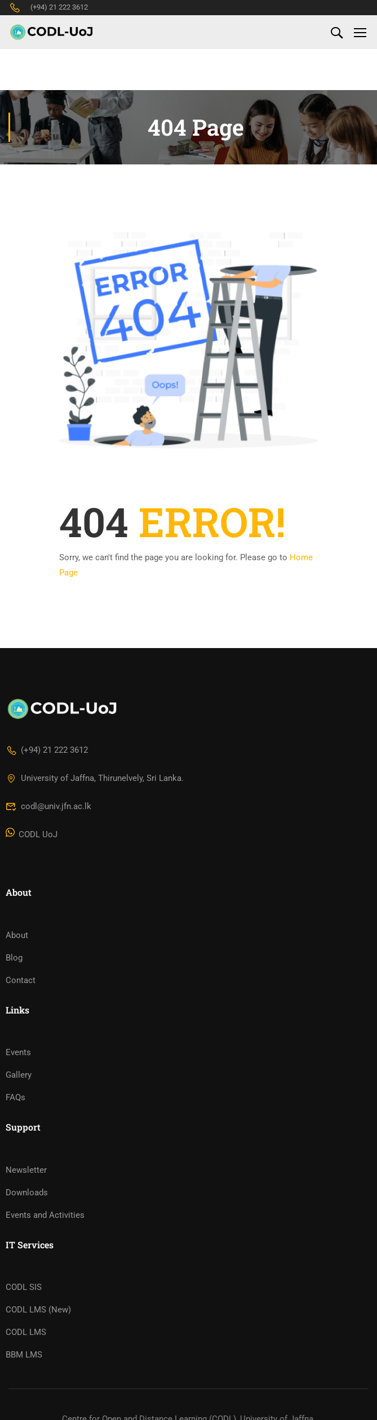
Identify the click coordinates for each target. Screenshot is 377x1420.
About (17, 943)
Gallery (19, 1083)
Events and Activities (45, 1223)
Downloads (27, 1201)
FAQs (15, 1106)
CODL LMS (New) (38, 1318)
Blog (14, 966)
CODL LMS (26, 1341)
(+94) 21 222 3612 (48, 7)
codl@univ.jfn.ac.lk (48, 815)
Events (18, 1061)
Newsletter (26, 1178)
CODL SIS (24, 1295)
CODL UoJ (31, 843)
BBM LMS (24, 1363)
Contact (21, 988)
